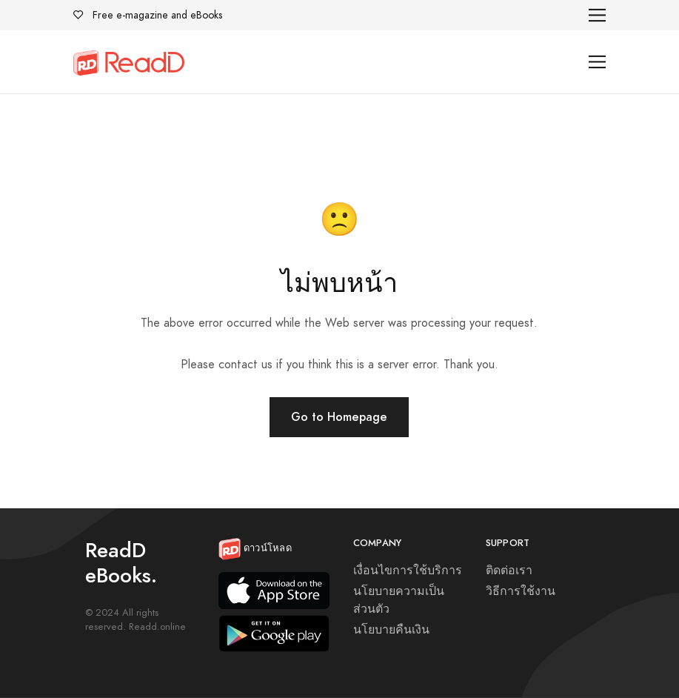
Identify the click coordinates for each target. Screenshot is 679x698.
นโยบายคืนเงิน (391, 630)
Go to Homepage (339, 416)
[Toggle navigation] (597, 15)
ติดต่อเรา (509, 570)
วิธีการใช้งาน (520, 591)
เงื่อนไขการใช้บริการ (407, 570)
